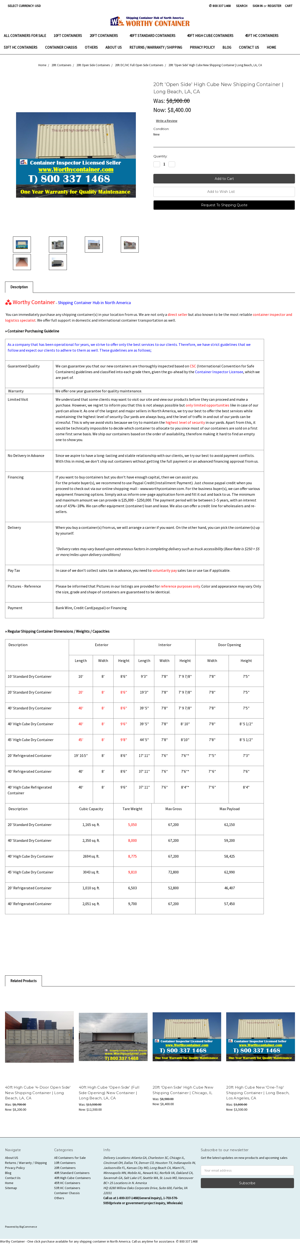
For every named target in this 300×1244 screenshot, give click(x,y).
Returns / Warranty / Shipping (155, 47)
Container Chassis (61, 47)
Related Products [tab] (23, 981)
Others (91, 47)
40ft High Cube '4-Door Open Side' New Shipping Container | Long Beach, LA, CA (37, 1092)
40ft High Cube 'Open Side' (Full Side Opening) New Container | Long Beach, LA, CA (109, 1092)
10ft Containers (68, 35)
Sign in (258, 6)
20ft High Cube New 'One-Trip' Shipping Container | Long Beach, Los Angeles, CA (257, 1092)
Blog (226, 47)
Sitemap (11, 1188)
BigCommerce (28, 1226)
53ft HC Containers (20, 47)
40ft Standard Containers (154, 35)
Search (241, 6)
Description (19, 287)
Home (271, 47)
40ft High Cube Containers (212, 35)
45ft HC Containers (261, 35)
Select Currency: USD (26, 6)
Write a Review (166, 120)
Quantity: (160, 156)
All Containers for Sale (25, 35)
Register (274, 6)
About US (113, 47)
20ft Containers (106, 35)
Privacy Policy (202, 47)
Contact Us (249, 47)
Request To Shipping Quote (224, 205)
